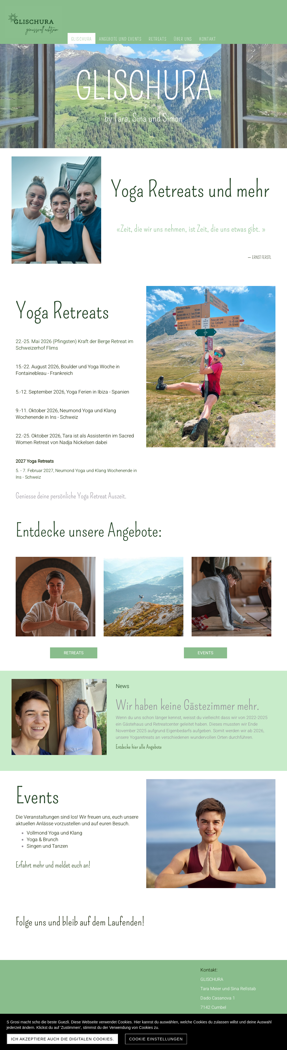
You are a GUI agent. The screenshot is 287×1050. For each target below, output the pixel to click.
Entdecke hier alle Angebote (139, 746)
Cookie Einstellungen (156, 1039)
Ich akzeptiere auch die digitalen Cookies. (62, 1039)
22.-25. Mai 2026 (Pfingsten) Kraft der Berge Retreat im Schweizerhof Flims (74, 345)
